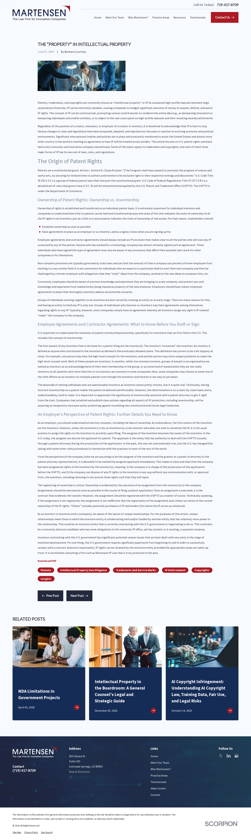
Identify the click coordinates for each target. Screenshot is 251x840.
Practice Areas (159, 775)
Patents (46, 570)
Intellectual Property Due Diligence (83, 570)
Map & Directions (79, 771)
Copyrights (202, 570)
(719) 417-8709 (24, 770)
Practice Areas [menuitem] (160, 17)
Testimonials (158, 782)
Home (154, 756)
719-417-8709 (227, 5)
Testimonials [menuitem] (198, 17)
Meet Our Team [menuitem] (114, 17)
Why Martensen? (161, 769)
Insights (46, 578)
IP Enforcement (175, 570)
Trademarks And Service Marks (136, 570)
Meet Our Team (160, 762)
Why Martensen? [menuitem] (138, 17)
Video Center (158, 788)
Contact (155, 795)
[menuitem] (17, 832)
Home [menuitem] (97, 17)
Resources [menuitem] (179, 17)
